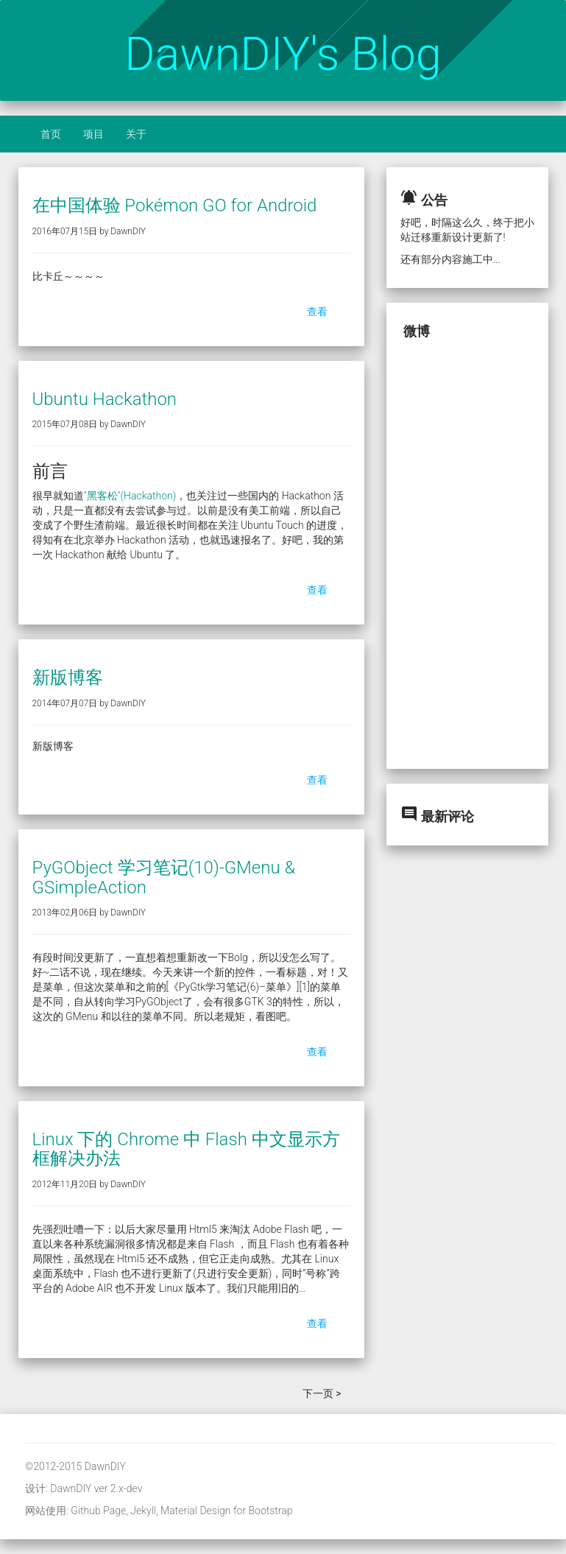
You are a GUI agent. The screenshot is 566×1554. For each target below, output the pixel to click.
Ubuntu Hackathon (104, 399)
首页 (50, 134)
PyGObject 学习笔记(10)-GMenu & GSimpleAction (164, 877)
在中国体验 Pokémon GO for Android (174, 205)
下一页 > (322, 1393)
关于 (136, 134)
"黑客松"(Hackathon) (130, 496)
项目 (93, 134)
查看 (317, 311)
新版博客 (67, 677)
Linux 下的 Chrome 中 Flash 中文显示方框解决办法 (186, 1149)
